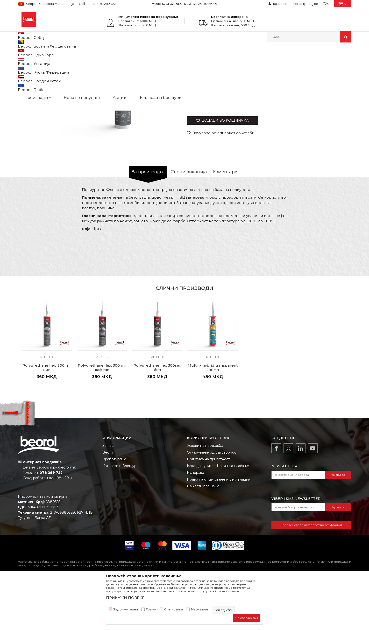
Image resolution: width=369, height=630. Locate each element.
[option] (185, 3)
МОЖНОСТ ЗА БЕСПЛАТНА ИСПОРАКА (184, 4)
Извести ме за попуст (332, 152)
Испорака (195, 522)
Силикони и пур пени (95, 53)
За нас (108, 495)
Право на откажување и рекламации (218, 529)
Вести (107, 502)
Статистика (173, 609)
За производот (148, 221)
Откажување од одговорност (212, 502)
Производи (39, 53)
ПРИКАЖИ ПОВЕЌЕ (125, 597)
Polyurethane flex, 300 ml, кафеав (102, 417)
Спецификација (189, 221)
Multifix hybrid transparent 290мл (213, 417)
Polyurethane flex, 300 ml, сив (46, 417)
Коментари (225, 221)
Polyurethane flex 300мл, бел (157, 417)
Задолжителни (125, 609)
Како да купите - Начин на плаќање (218, 515)
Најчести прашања (203, 536)
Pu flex (120, 53)
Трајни (151, 609)
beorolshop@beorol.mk (56, 517)
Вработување (114, 509)
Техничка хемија (63, 53)
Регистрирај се (305, 4)
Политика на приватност (208, 509)
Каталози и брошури (120, 515)
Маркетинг (200, 609)
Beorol (22, 53)
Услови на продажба (205, 495)
